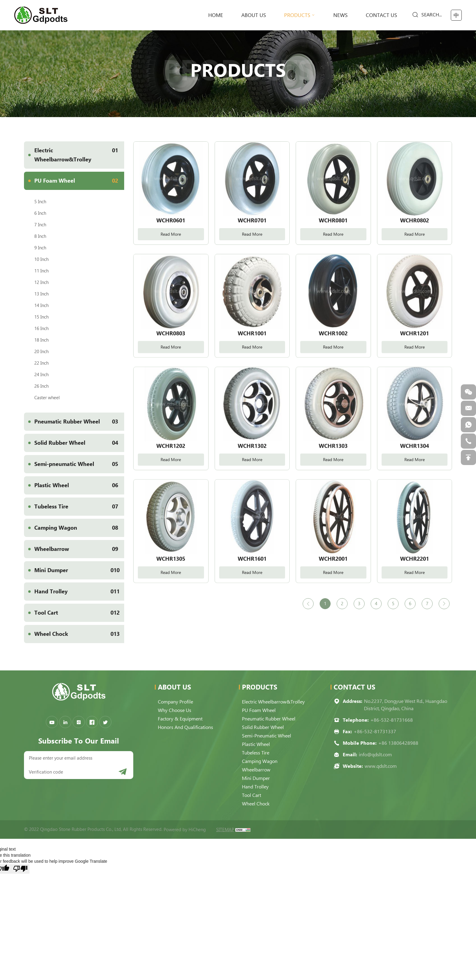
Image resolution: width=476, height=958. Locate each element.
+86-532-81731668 (391, 720)
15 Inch (41, 317)
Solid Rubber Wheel (79, 443)
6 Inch (40, 213)
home (215, 15)
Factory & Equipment (180, 719)
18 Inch (41, 340)
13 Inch (41, 294)
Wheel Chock (79, 634)
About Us (253, 15)
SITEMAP (225, 829)
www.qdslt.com (381, 766)
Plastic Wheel (79, 485)
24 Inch (41, 374)
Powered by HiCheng (185, 829)
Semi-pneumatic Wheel (79, 464)
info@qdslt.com (375, 754)
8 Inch (40, 236)
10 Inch (41, 259)
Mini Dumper (79, 570)
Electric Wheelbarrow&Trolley (79, 152)
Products (297, 15)
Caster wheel (47, 397)
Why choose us (174, 710)
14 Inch (41, 305)
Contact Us (381, 15)
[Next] (444, 603)
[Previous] (308, 603)
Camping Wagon (79, 528)
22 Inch (41, 363)
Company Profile (175, 702)
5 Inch (40, 201)
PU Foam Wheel (79, 181)
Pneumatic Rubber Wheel (79, 422)
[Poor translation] (20, 869)
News (340, 15)
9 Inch (40, 248)
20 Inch (41, 351)
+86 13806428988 (398, 743)
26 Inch (41, 386)
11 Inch (41, 271)
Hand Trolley (79, 591)
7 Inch (40, 225)
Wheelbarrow (79, 549)
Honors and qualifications (185, 727)
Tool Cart (79, 613)
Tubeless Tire (79, 507)
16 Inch (41, 328)
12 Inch (41, 282)
